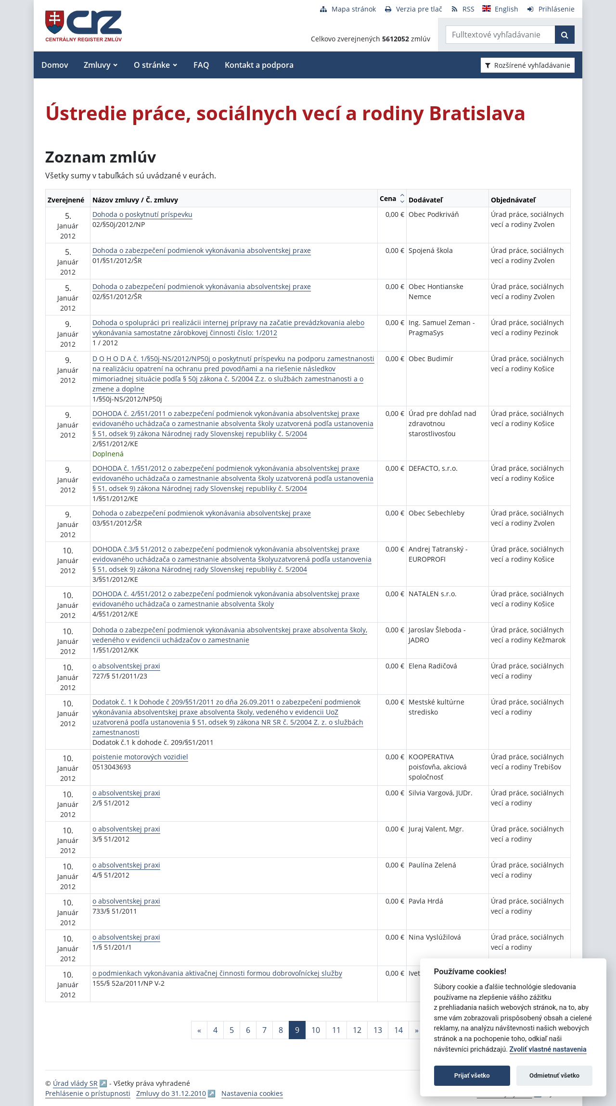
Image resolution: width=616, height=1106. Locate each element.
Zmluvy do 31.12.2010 (171, 1093)
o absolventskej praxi (126, 665)
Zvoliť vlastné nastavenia (548, 1049)
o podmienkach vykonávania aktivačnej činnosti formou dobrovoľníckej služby (217, 973)
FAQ (201, 65)
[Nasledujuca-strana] (417, 1030)
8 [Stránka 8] (281, 1030)
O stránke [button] (152, 65)
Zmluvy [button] (97, 65)
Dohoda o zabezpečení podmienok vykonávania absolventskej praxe (201, 250)
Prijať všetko (472, 1075)
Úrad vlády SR (75, 1083)
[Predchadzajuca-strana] (199, 1030)
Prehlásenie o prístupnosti (87, 1093)
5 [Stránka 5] (232, 1030)
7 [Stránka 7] (264, 1030)
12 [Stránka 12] (357, 1030)
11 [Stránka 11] (336, 1030)
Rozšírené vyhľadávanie (527, 65)
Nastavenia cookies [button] (252, 1093)
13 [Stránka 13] (377, 1030)
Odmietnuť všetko (554, 1075)
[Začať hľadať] (565, 34)
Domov (54, 65)
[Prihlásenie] (550, 8)
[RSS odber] (462, 8)
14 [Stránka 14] (398, 1030)
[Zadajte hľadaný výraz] (500, 34)
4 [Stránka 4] (215, 1030)
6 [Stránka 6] (248, 1030)
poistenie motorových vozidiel (140, 756)
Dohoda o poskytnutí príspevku (142, 214)
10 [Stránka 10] (315, 1030)
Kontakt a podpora (259, 65)
